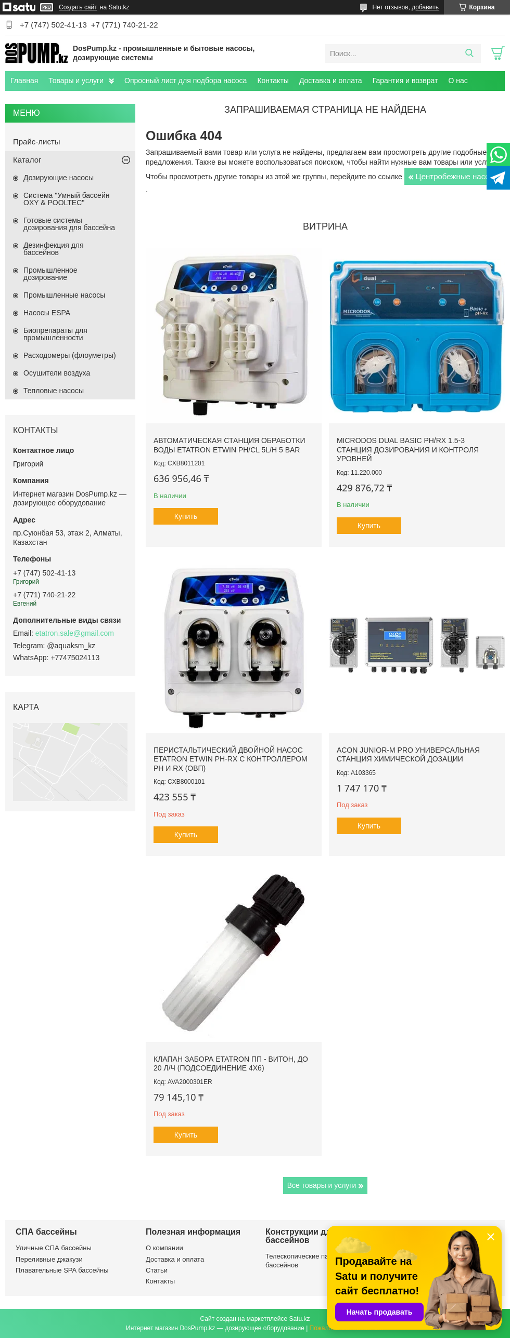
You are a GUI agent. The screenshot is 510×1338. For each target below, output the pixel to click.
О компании (164, 1248)
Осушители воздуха (56, 373)
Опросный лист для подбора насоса (185, 80)
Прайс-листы (36, 141)
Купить (185, 516)
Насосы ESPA (46, 313)
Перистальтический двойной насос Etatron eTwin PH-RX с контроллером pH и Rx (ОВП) (231, 759)
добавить (425, 7)
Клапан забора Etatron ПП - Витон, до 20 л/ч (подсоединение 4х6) (231, 1064)
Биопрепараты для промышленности (55, 334)
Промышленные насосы (64, 295)
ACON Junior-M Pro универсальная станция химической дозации (408, 755)
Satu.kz (299, 1318)
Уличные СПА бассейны (54, 1248)
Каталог (27, 159)
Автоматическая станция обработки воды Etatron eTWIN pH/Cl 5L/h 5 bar (229, 445)
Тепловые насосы (53, 390)
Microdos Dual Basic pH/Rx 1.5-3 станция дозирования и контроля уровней (408, 449)
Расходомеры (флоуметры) (69, 355)
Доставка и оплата (330, 80)
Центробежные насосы (457, 176)
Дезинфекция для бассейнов (53, 249)
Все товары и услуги (321, 1185)
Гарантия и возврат (405, 80)
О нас (457, 80)
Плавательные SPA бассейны (62, 1270)
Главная (24, 80)
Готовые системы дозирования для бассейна (69, 224)
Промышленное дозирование (50, 274)
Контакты (272, 80)
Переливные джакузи (49, 1259)
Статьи (157, 1270)
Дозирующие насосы (58, 177)
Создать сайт (78, 7)
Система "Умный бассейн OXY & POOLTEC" (66, 199)
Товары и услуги (76, 80)
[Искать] (469, 53)
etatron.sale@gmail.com (74, 633)
